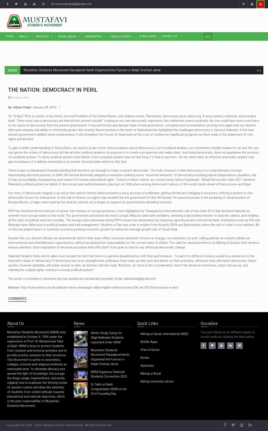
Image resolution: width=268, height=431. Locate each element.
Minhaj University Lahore (157, 381)
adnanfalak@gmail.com (140, 279)
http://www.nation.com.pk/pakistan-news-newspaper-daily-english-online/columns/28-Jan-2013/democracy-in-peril (99, 287)
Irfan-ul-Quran (150, 350)
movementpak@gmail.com (71, 4)
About (23, 36)
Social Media (67, 36)
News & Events (121, 36)
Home (10, 36)
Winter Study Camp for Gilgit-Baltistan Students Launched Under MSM (107, 337)
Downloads (147, 36)
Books (144, 358)
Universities (93, 36)
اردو (208, 36)
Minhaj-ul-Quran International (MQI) (164, 334)
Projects (42, 36)
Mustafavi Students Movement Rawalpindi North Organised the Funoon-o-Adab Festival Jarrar (92, 70)
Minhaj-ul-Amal (150, 373)
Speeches (147, 365)
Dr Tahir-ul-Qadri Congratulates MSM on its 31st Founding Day (108, 389)
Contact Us (169, 36)
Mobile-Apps (149, 342)
